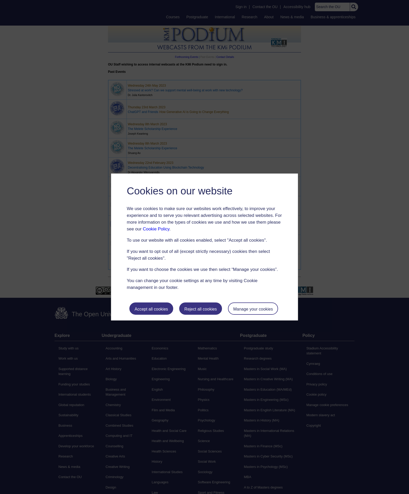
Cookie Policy (156, 229)
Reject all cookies (200, 309)
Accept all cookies (151, 309)
